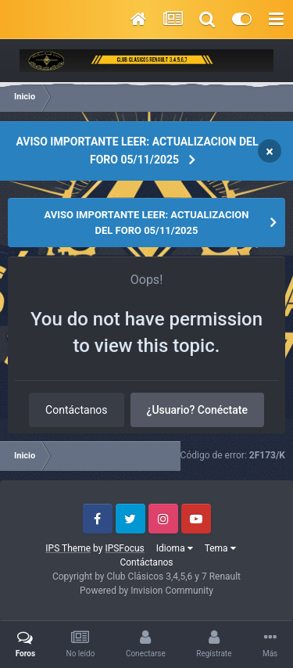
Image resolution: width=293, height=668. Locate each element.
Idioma (174, 548)
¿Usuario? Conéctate (197, 410)
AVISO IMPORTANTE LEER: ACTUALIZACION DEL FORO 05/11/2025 (137, 150)
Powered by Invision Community (146, 590)
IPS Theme (68, 548)
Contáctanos (76, 410)
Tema (220, 548)
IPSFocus (124, 548)
